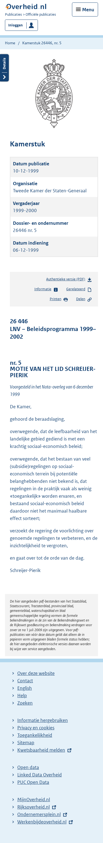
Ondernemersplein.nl (39, 814)
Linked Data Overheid (39, 775)
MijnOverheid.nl (33, 800)
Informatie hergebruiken (42, 720)
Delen (84, 299)
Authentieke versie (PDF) (69, 280)
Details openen (4, 67)
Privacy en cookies (35, 728)
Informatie (46, 289)
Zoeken (25, 703)
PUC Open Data (33, 782)
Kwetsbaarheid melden (41, 750)
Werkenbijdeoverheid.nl (41, 822)
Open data (28, 767)
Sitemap (25, 743)
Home (10, 42)
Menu (88, 10)
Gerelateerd (79, 289)
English (24, 688)
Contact (25, 681)
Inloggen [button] (15, 25)
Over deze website (36, 673)
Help (22, 696)
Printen (59, 299)
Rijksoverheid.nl (33, 807)
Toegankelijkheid (34, 735)
